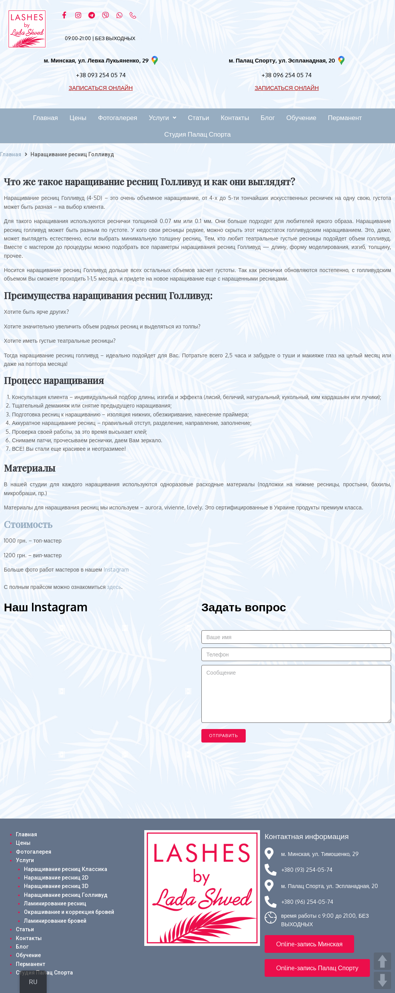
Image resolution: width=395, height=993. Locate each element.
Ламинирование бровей (55, 921)
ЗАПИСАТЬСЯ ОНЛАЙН (100, 87)
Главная (10, 154)
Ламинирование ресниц (55, 903)
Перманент (30, 964)
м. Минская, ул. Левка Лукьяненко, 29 (96, 60)
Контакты (29, 938)
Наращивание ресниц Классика (65, 869)
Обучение (28, 955)
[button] (309, 944)
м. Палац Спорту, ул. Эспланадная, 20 (282, 60)
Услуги (25, 860)
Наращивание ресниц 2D (56, 878)
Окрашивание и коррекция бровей (69, 912)
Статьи (25, 929)
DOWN (382, 980)
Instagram (116, 569)
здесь (114, 587)
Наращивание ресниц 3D (56, 886)
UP (382, 961)
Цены (23, 843)
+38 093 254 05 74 (101, 75)
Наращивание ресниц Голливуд (66, 895)
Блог (22, 947)
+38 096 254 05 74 (286, 75)
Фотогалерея (33, 852)
